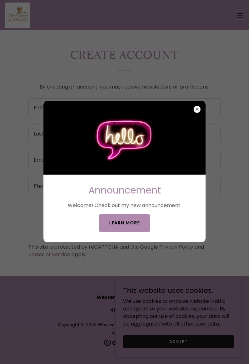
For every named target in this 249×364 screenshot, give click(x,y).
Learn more (124, 223)
